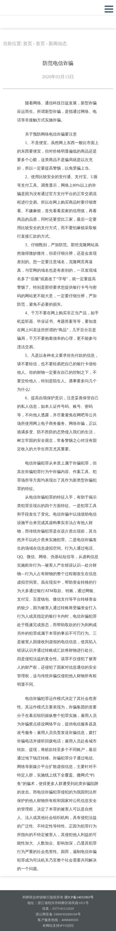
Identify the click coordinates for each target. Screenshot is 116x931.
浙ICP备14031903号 (78, 897)
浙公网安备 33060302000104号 (58, 914)
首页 (27, 43)
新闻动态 (58, 43)
